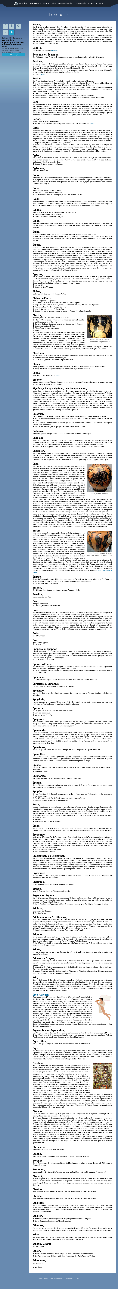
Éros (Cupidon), (42, 994)
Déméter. (54, 50)
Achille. (92, 124)
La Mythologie (23, 3)
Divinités (46, 3)
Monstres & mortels (65, 3)
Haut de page (13, 48)
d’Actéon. (43, 74)
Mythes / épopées (80, 3)
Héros (54, 3)
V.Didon (58, 375)
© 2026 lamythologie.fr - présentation (49, 1278)
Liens (79, 1278)
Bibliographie (69, 1278)
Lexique (100, 3)
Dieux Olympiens (35, 3)
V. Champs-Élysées (102, 570)
